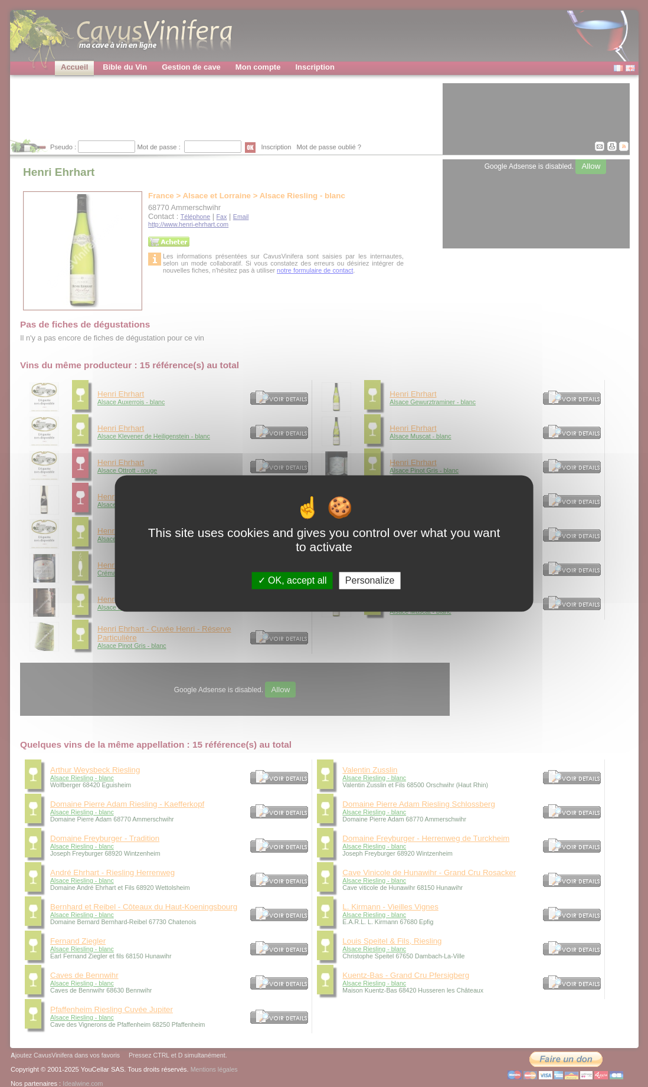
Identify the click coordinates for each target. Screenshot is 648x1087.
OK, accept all (292, 580)
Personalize (370, 580)
